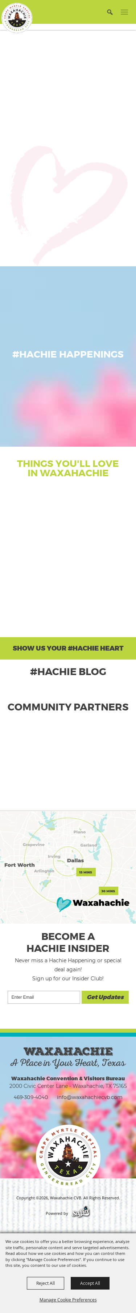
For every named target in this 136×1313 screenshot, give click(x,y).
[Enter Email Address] (44, 997)
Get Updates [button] (105, 997)
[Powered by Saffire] (81, 1213)
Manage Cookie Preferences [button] (68, 1300)
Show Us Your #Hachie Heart (68, 648)
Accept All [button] (90, 1283)
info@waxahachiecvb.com (90, 1097)
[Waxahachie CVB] (16, 18)
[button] (110, 12)
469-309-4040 (31, 1097)
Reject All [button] (45, 1283)
